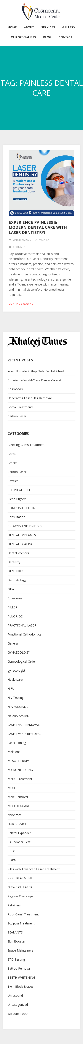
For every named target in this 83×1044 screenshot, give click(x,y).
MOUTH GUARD (19, 806)
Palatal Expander (19, 833)
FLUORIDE (15, 616)
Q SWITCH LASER (20, 887)
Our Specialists (23, 37)
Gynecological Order (22, 661)
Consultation (16, 517)
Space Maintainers (20, 950)
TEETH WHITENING (21, 977)
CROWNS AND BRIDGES (25, 526)
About (29, 27)
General (13, 643)
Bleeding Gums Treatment (26, 445)
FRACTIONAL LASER (22, 625)
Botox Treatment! (20, 407)
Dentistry (14, 562)
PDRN (12, 860)
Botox (12, 454)
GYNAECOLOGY (19, 652)
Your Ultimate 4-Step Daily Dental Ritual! (36, 371)
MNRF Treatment (20, 779)
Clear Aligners (17, 499)
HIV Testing (16, 697)
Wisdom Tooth (18, 1014)
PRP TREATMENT (20, 878)
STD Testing (16, 959)
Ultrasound (15, 995)
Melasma (14, 752)
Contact (65, 37)
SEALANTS (15, 932)
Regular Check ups (20, 896)
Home (12, 27)
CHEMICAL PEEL (19, 490)
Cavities (13, 481)
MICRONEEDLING (20, 770)
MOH (11, 788)
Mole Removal (18, 797)
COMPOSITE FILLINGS (23, 508)
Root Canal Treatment (23, 914)
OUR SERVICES (18, 824)
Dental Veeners (18, 553)
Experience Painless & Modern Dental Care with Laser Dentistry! (38, 227)
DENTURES (16, 571)
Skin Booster (17, 941)
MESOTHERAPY (19, 761)
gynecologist (16, 670)
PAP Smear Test (19, 842)
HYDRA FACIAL (18, 716)
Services (48, 27)
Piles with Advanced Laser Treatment (34, 869)
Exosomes (15, 598)
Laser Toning (17, 743)
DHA (11, 589)
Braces (12, 463)
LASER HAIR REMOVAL (24, 725)
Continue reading (21, 304)
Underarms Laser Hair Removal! (30, 398)
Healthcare (15, 679)
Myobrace (15, 815)
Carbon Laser (17, 416)
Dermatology (17, 580)
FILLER (12, 607)
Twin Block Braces (21, 986)
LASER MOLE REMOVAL (24, 734)
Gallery (68, 27)
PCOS (12, 851)
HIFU (11, 688)
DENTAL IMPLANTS (22, 535)
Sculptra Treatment (21, 923)
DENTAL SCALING (20, 544)
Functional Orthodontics (24, 634)
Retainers (14, 905)
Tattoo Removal (19, 968)
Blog (47, 37)
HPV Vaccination (19, 707)
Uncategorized (18, 1005)
